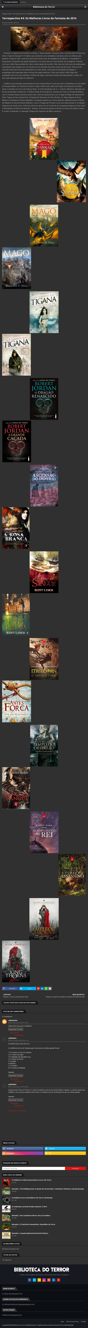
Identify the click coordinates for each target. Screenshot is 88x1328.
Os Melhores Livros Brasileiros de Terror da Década (32, 1198)
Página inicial (6, 14)
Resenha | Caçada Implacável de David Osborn (30, 1233)
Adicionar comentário (17, 1110)
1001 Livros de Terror (72, 1321)
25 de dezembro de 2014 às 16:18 (19, 1022)
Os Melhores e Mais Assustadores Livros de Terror (32, 1180)
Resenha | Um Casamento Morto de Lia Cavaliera (31, 1215)
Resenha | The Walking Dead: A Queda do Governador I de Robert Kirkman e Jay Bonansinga (48, 1189)
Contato (83, 1321)
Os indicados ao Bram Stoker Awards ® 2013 (29, 1207)
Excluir (20, 1029)
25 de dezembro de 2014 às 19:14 (19, 1040)
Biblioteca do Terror (44, 6)
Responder (12, 1029)
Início (62, 1321)
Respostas (14, 1032)
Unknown (12, 1020)
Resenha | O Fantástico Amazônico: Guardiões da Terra (33, 1224)
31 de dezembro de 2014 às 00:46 (19, 1086)
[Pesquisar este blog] (33, 1168)
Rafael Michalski (8, 23)
